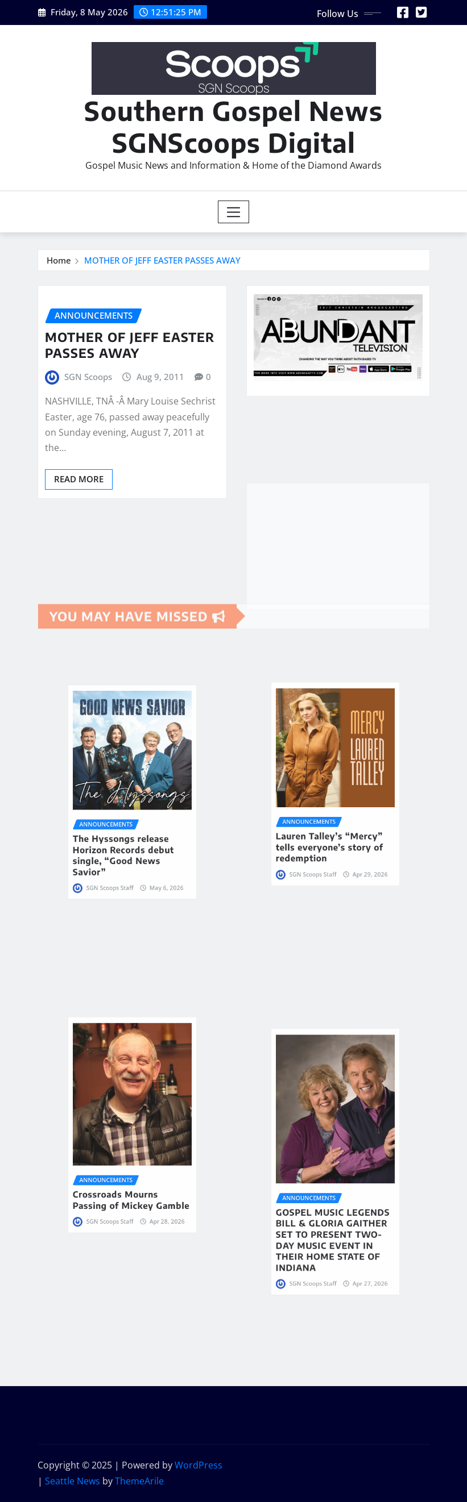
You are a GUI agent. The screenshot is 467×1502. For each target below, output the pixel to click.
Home (59, 260)
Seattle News (72, 1481)
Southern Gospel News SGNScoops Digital (233, 126)
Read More (79, 479)
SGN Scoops (88, 376)
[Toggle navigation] (233, 212)
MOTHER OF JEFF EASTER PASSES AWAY (162, 260)
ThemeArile (139, 1481)
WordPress (198, 1465)
